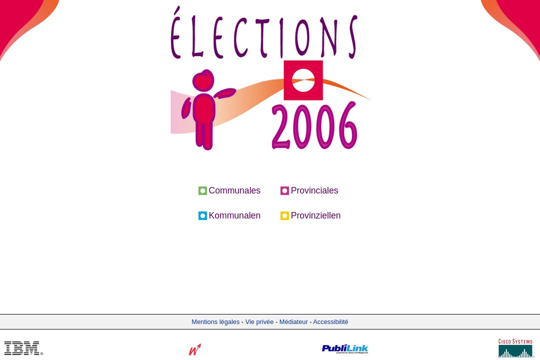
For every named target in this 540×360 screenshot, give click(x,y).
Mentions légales (216, 322)
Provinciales (314, 191)
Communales (235, 191)
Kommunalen (235, 215)
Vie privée (260, 322)
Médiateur (294, 322)
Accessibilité (330, 322)
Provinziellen (316, 215)
